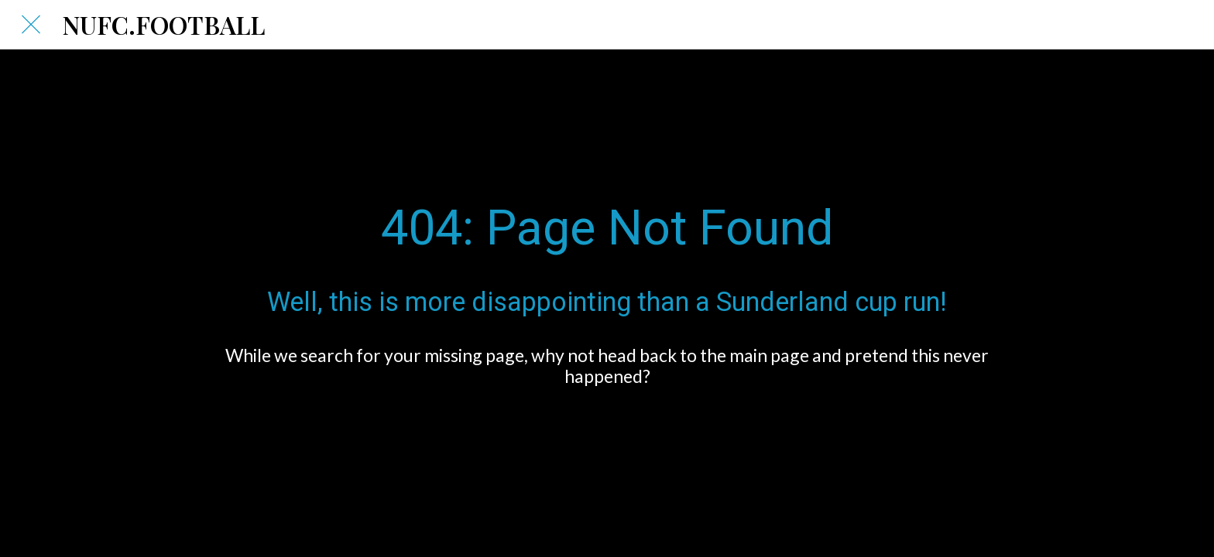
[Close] (31, 24)
